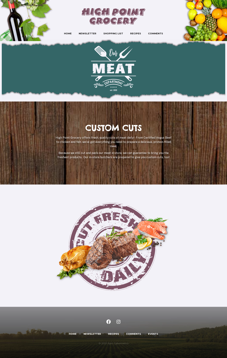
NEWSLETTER (92, 333)
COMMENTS (133, 333)
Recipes (135, 33)
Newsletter (87, 33)
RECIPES (113, 333)
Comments (155, 33)
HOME (72, 333)
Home (68, 33)
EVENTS (153, 333)
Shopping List (113, 33)
